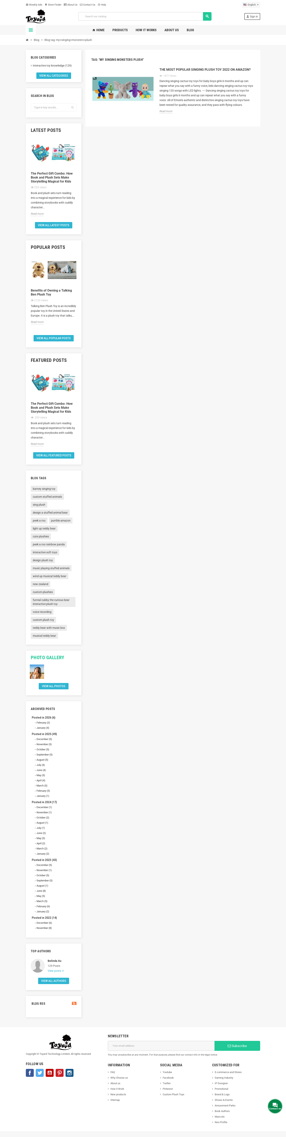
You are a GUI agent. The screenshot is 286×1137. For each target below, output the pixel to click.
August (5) (42, 759)
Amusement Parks (225, 1105)
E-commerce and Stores (228, 1072)
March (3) (42, 785)
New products (118, 1094)
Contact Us (87, 4)
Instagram (69, 1073)
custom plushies (43, 592)
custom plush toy (43, 619)
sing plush (39, 504)
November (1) (44, 812)
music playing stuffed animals (51, 568)
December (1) (44, 807)
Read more (37, 213)
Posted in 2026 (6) (43, 717)
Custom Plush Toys (173, 1094)
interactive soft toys (45, 552)
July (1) (41, 827)
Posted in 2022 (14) (44, 917)
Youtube (167, 1072)
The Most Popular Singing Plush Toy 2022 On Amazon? (205, 69)
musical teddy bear (44, 635)
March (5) (42, 901)
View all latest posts (53, 225)
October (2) (43, 817)
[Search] (144, 16)
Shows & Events (224, 1099)
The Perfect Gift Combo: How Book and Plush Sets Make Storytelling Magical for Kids (52, 177)
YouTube (50, 1073)
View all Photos (53, 686)
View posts (55, 970)
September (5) (45, 754)
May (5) (41, 775)
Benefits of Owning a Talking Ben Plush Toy (51, 292)
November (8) (44, 927)
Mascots (220, 1116)
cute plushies (41, 536)
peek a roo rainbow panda (49, 544)
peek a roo (39, 520)
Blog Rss (53, 1004)
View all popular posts (54, 338)
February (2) (43, 722)
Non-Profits (221, 1122)
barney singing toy (44, 488)
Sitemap (115, 1099)
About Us (70, 4)
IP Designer (221, 1083)
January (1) (43, 795)
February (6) (43, 906)
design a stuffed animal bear (50, 512)
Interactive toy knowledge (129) (52, 65)
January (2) (43, 853)
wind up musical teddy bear (49, 576)
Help (102, 4)
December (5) (44, 739)
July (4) (41, 764)
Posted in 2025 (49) (44, 734)
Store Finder (53, 4)
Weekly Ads (34, 4)
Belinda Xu (54, 960)
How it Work (117, 1088)
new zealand (40, 584)
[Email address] (161, 1046)
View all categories (53, 75)
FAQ (112, 1072)
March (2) (42, 848)
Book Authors (222, 1111)
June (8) (41, 890)
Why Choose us (119, 1077)
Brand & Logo (222, 1094)
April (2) (41, 843)
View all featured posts (53, 455)
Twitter (40, 1073)
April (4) (41, 780)
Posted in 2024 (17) (44, 802)
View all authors (53, 980)
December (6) (44, 922)
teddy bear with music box (49, 627)
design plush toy (43, 560)
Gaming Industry (224, 1077)
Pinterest (60, 1073)
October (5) (43, 749)
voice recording (42, 611)
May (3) (41, 838)
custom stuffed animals (47, 496)
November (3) (44, 744)
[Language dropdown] (251, 5)
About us (115, 1083)
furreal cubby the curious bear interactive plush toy (51, 602)
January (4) (43, 727)
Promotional (221, 1088)
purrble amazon (61, 520)
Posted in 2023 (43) (44, 860)
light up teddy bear (44, 528)
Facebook (30, 1073)
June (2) (41, 833)
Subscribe (237, 1046)
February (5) (43, 790)
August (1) (42, 822)
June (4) (41, 770)
